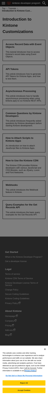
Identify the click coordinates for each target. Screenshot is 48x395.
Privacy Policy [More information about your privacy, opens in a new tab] (30, 372)
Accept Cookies (24, 392)
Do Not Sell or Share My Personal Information (24, 377)
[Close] (45, 351)
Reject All (24, 384)
